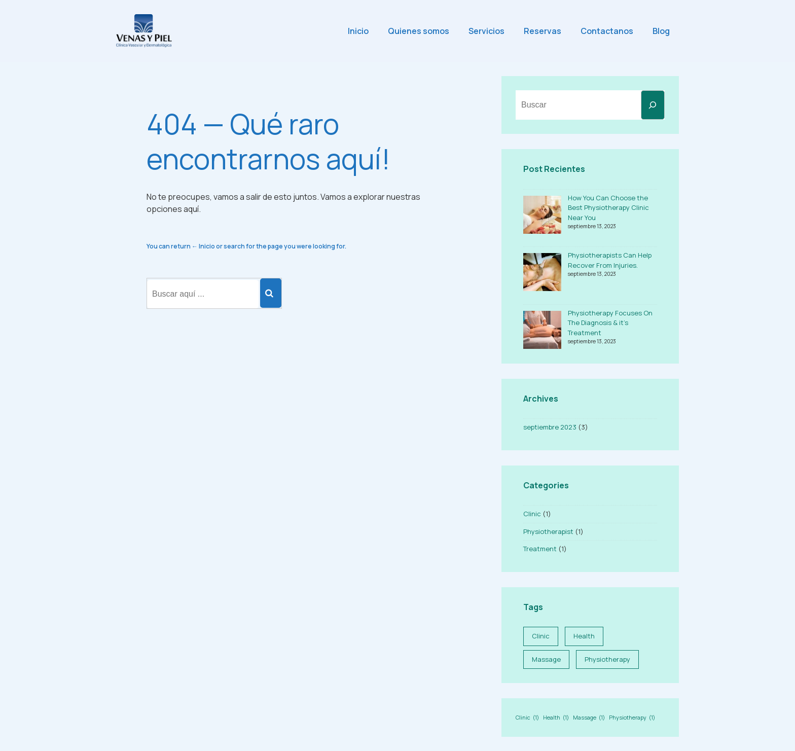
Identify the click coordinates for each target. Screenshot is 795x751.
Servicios (486, 31)
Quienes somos (418, 31)
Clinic (532, 513)
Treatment (540, 548)
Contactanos (607, 31)
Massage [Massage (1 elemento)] (546, 659)
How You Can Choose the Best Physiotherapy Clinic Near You (608, 207)
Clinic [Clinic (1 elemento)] (541, 635)
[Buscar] (653, 105)
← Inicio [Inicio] (203, 246)
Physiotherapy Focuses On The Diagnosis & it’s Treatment (610, 322)
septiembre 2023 (549, 427)
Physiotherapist (548, 531)
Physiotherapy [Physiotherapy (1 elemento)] (607, 659)
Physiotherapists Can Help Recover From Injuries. (610, 260)
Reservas (542, 31)
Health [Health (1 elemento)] (584, 635)
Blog (661, 31)
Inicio (358, 31)
